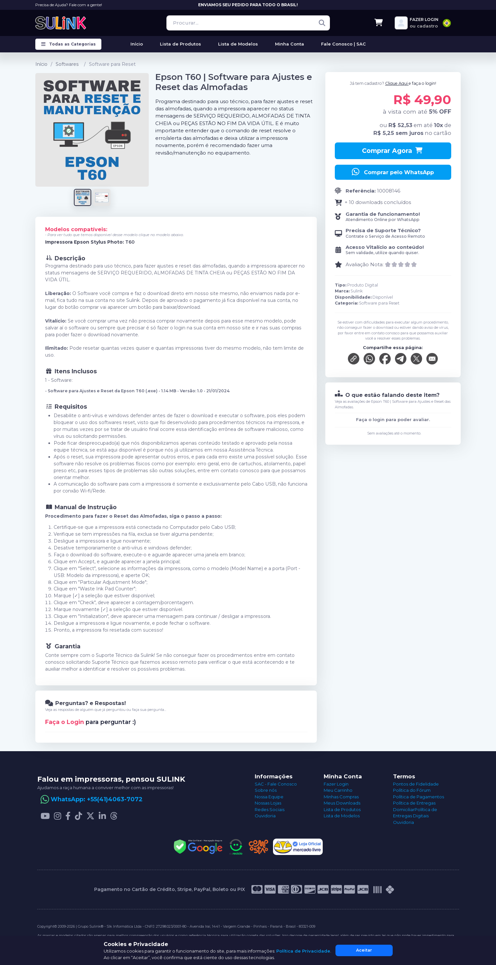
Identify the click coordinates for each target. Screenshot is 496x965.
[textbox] (447, 23)
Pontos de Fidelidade (416, 784)
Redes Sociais (269, 809)
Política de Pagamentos (418, 796)
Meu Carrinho (338, 790)
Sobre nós (266, 790)
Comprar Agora (393, 151)
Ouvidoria (265, 815)
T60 (130, 242)
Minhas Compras (341, 796)
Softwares (67, 64)
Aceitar (364, 950)
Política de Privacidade (303, 951)
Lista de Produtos (342, 809)
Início (41, 64)
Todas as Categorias (68, 44)
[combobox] (447, 23)
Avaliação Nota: (365, 265)
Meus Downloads (342, 803)
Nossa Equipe (269, 796)
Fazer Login (336, 784)
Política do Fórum (412, 790)
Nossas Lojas (268, 803)
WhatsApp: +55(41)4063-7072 (97, 799)
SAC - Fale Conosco (276, 784)
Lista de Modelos (342, 815)
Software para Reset (112, 64)
